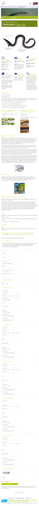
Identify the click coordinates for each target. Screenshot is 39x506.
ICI (35, 89)
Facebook (16, 492)
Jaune (4, 312)
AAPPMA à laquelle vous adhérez (7, 273)
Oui (3, 271)
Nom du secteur (4, 297)
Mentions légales (20, 498)
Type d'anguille (4, 310)
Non (7, 271)
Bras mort (18, 295)
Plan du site (28, 498)
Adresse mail (4, 261)
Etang (9, 295)
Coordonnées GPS (5, 306)
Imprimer (23, 492)
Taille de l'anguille (5, 314)
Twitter (18, 492)
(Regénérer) (3, 477)
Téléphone (4, 265)
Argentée (9, 312)
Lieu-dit (3, 302)
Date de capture (4, 290)
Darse (13, 295)
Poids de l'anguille (5, 318)
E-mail (21, 492)
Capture (3, 282)
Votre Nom (4, 253)
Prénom (3, 257)
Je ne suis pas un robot (6, 471)
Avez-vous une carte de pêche (7, 270)
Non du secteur (4, 334)
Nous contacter (11, 498)
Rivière (4, 295)
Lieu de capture (4, 294)
